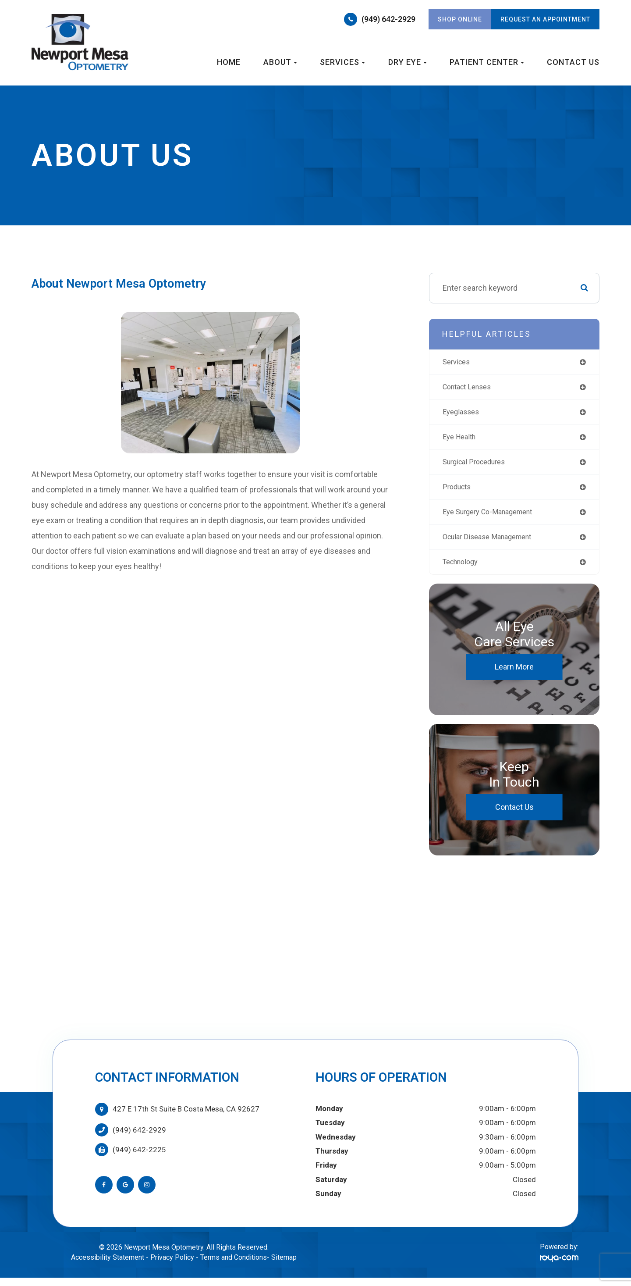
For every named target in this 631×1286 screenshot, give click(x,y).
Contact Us (573, 62)
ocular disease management (492, 543)
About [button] (280, 62)
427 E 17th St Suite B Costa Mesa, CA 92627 (186, 1116)
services (458, 362)
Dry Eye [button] (407, 62)
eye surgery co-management (493, 517)
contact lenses (470, 388)
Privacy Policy (172, 1265)
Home (229, 62)
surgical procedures (478, 465)
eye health (461, 440)
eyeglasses (463, 414)
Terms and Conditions (233, 1265)
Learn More (514, 674)
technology (463, 569)
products (459, 491)
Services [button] (342, 62)
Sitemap (284, 1265)
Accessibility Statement (107, 1265)
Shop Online (460, 19)
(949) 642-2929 (388, 19)
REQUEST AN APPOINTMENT (545, 19)
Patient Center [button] (487, 62)
